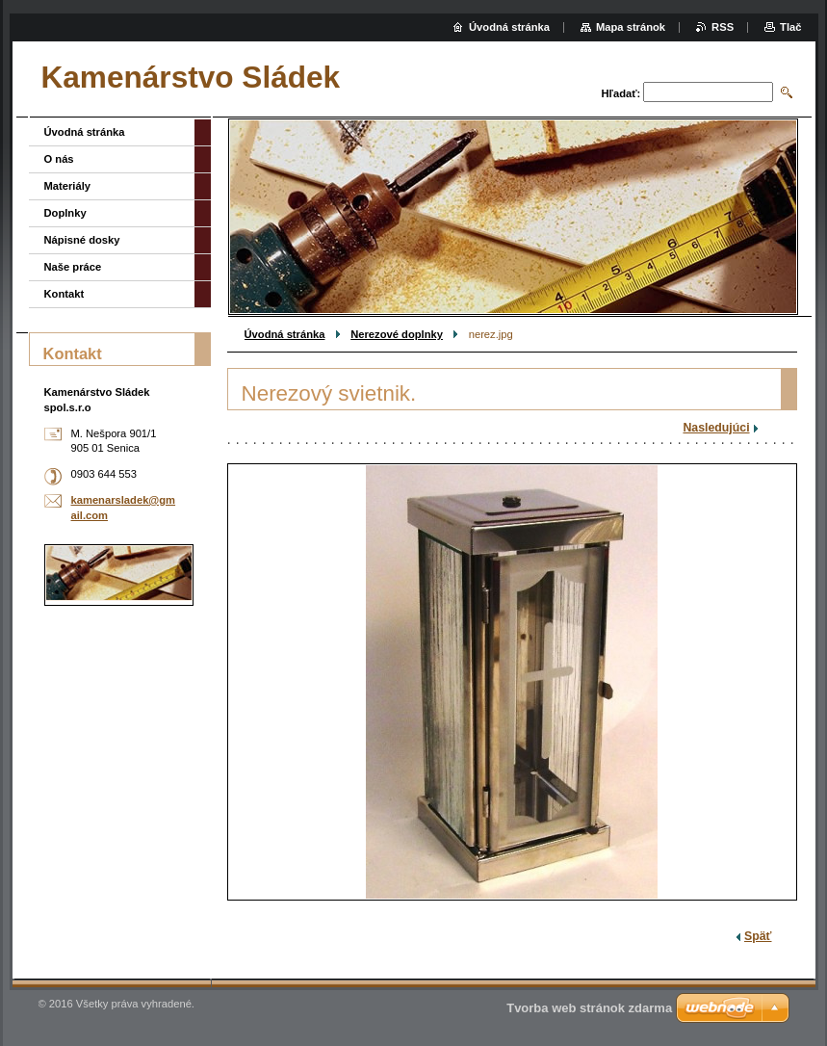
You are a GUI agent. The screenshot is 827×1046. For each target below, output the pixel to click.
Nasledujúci (716, 427)
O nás (59, 159)
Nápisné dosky (82, 240)
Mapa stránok (630, 27)
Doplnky (65, 213)
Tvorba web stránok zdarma (589, 1008)
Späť (757, 936)
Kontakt (64, 294)
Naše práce (73, 267)
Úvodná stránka (285, 334)
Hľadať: (621, 93)
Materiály (67, 186)
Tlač (790, 27)
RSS (722, 27)
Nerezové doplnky (396, 334)
